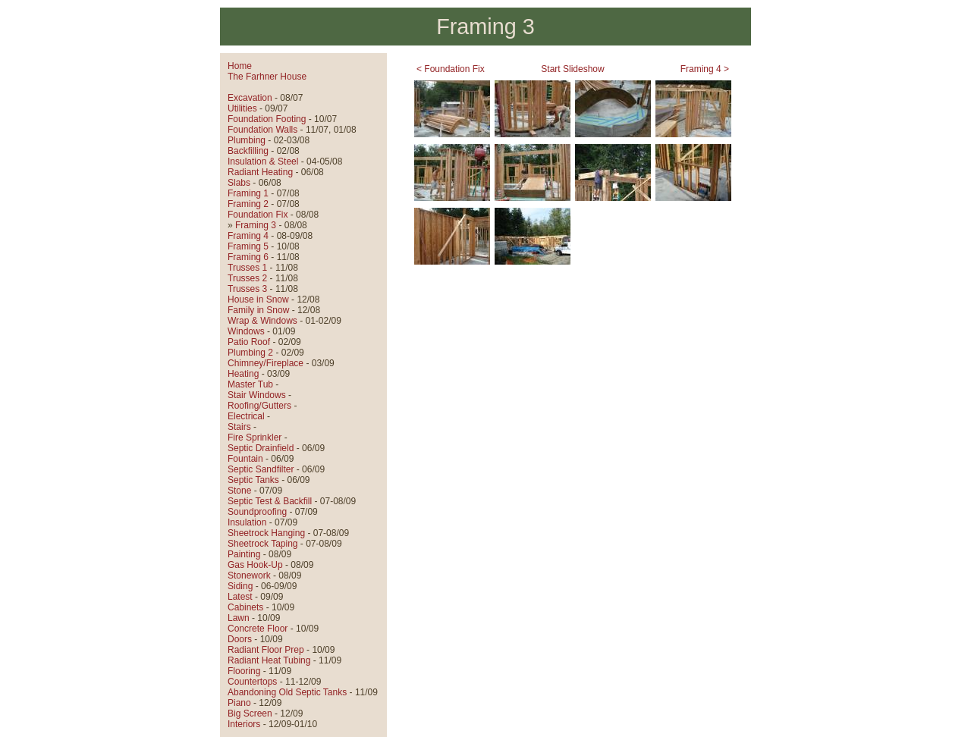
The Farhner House (267, 76)
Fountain (245, 458)
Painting (244, 554)
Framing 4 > (704, 69)
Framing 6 (248, 257)
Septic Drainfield (261, 448)
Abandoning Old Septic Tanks (287, 692)
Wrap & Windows (262, 320)
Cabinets (245, 607)
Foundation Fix (258, 214)
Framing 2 (248, 204)
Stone (239, 490)
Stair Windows (257, 395)
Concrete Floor (258, 628)
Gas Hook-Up (255, 565)
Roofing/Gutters (259, 405)
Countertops (252, 681)
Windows (246, 331)
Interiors (244, 724)
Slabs (239, 182)
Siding (240, 586)
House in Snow (258, 299)
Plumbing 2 (250, 352)
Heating (243, 373)
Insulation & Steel (263, 161)
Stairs (239, 427)
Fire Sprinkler (254, 437)
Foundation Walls (262, 129)
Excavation (250, 98)
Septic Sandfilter (261, 469)
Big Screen (250, 713)
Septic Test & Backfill (270, 501)
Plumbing (247, 140)
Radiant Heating (260, 172)
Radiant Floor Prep (266, 649)
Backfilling (248, 151)
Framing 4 (248, 236)
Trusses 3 (247, 289)
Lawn (239, 618)
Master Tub (250, 384)
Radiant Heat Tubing (269, 660)
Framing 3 (255, 225)
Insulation (247, 522)
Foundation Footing (267, 119)
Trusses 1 (247, 267)
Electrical (246, 416)
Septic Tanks (253, 480)
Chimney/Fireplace (265, 363)
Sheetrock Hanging (266, 533)
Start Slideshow (572, 69)
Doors (240, 639)
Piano (239, 703)
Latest (240, 596)
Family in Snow (258, 310)
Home (240, 66)
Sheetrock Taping (263, 543)
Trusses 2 (247, 278)
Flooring (244, 671)
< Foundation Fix (450, 69)
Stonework (249, 575)
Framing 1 (248, 193)
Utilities (242, 108)
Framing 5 (248, 246)
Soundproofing (257, 511)
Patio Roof (249, 342)
